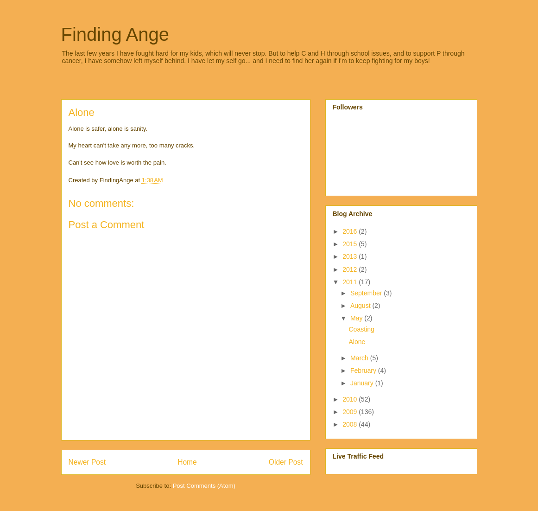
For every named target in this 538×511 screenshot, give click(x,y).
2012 (350, 269)
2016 (350, 231)
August (361, 305)
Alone (356, 341)
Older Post (286, 462)
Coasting (361, 329)
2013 (350, 256)
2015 (350, 244)
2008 (350, 424)
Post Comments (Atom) (204, 485)
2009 (350, 411)
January (362, 383)
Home (187, 462)
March (360, 358)
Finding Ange (115, 34)
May (357, 318)
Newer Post (87, 462)
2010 (350, 399)
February (364, 370)
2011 (350, 282)
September (367, 293)
